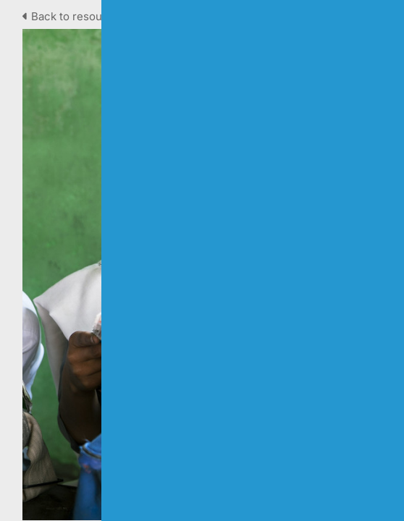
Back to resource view (85, 16)
